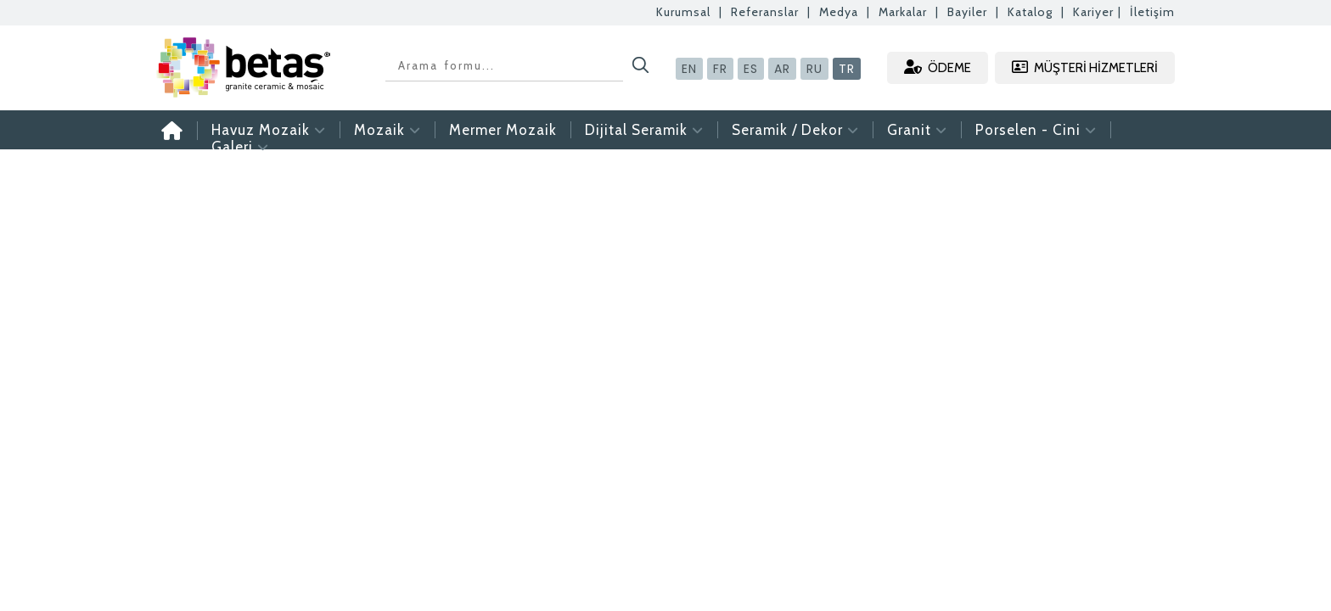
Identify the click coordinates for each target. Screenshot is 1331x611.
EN (689, 68)
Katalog (1030, 12)
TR (847, 68)
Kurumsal (683, 12)
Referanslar (765, 12)
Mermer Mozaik (503, 129)
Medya (838, 12)
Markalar (903, 12)
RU (814, 68)
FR (720, 68)
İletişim (1152, 12)
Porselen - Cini (1036, 129)
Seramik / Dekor (795, 129)
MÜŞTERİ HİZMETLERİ (1085, 67)
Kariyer (1093, 12)
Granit (917, 129)
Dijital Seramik (644, 129)
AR (782, 68)
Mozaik (387, 129)
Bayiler (967, 12)
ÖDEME (937, 67)
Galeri (240, 146)
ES (751, 68)
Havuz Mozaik (268, 129)
